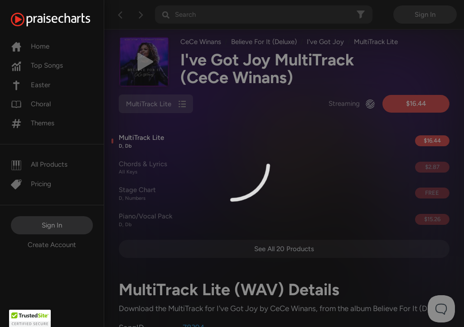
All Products (39, 164)
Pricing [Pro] (31, 184)
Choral (31, 104)
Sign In (52, 225)
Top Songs (37, 65)
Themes (32, 123)
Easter (30, 85)
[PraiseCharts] (62, 19)
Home (30, 46)
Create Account (52, 245)
